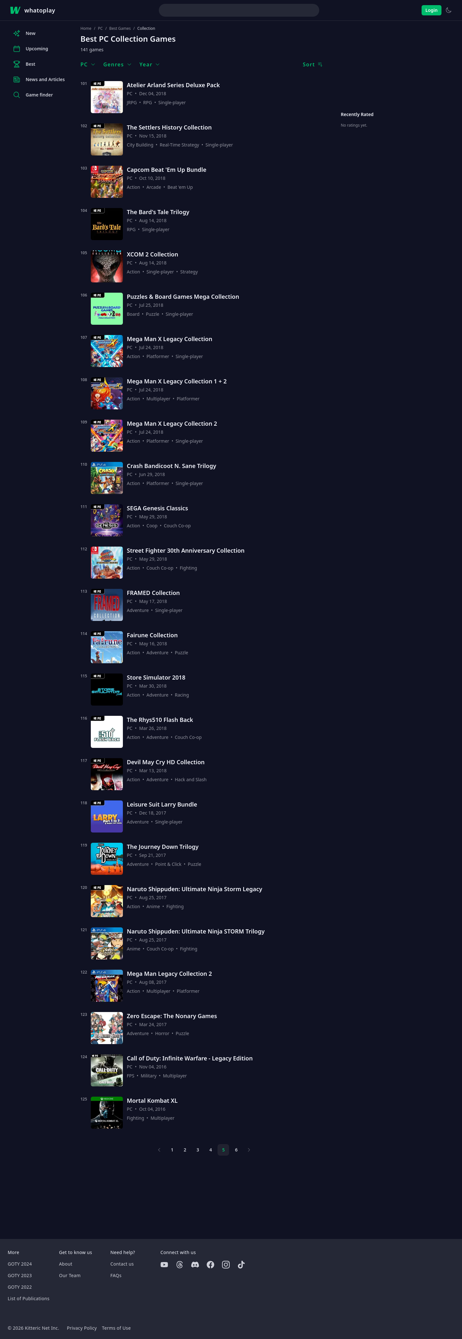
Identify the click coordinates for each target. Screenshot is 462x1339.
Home (86, 28)
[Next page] (249, 1150)
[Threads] (180, 1264)
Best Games (120, 28)
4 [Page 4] (210, 1150)
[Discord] (195, 1264)
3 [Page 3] (197, 1150)
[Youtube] (164, 1264)
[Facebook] (210, 1264)
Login (431, 10)
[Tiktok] (241, 1264)
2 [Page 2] (185, 1150)
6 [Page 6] (236, 1150)
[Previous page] (159, 1150)
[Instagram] (226, 1264)
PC (100, 28)
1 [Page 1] (172, 1150)
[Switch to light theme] (448, 10)
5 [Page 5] (223, 1150)
